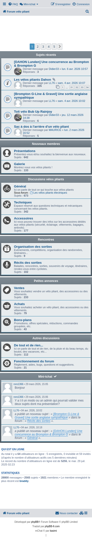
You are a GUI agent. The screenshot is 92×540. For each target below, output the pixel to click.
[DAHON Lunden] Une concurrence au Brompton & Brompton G (48, 432)
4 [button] (49, 46)
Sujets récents (46, 55)
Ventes (19, 288)
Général (20, 186)
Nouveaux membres (46, 144)
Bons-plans (23, 320)
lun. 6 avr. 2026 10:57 (75, 68)
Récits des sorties (28, 262)
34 (87, 87)
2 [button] (38, 46)
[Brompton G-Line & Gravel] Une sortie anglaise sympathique (47, 415)
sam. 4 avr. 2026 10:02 (71, 100)
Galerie (19, 164)
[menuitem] (13, 4)
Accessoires (23, 218)
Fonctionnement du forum (34, 361)
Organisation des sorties (33, 246)
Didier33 (54, 68)
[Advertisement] (46, 29)
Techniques (23, 202)
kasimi (53, 530)
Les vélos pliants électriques (48, 192)
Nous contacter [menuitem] (66, 513)
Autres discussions (46, 338)
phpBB (35, 522)
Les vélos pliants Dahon (32, 79)
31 (71, 87)
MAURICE (55, 129)
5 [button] (54, 46)
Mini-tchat (45, 376)
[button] (59, 46)
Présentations (24, 151)
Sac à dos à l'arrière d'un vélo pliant (41, 126)
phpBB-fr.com (52, 526)
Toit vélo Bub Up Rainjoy (33, 111)
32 (77, 87)
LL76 (52, 82)
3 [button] (43, 46)
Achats (19, 304)
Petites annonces (46, 281)
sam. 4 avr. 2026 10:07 (71, 82)
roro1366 (18, 384)
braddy (24, 480)
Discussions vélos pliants (46, 179)
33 (82, 87)
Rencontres (46, 239)
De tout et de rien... (28, 345)
